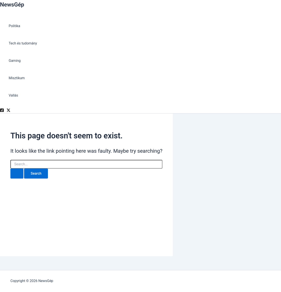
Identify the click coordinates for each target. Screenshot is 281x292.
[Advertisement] (86, 213)
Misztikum (17, 78)
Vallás (13, 95)
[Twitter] (8, 111)
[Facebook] (2, 111)
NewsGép (12, 4)
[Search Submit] (16, 174)
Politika (14, 26)
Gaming (15, 61)
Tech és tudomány (23, 43)
